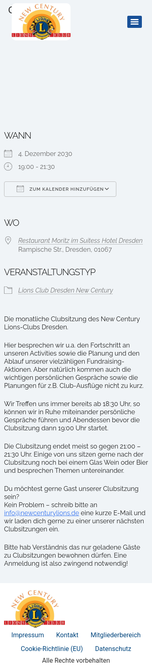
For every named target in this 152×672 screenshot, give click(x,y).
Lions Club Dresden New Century (65, 290)
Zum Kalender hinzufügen (60, 188)
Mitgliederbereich (116, 635)
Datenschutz (113, 649)
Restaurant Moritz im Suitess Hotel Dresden (80, 240)
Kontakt (67, 635)
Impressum (27, 635)
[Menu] (134, 22)
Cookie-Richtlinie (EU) (52, 649)
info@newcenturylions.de (41, 513)
